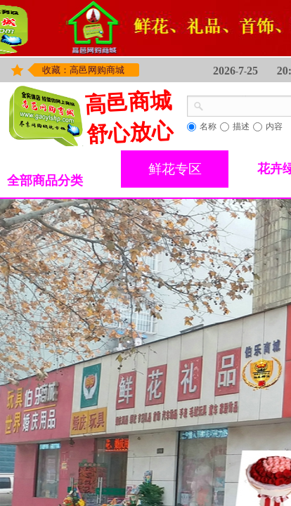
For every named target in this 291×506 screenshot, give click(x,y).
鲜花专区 (175, 169)
